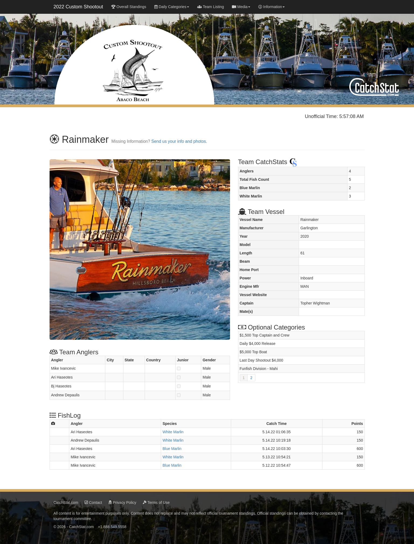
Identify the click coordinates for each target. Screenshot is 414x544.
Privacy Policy (122, 501)
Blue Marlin (171, 447)
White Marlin (172, 430)
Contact (93, 501)
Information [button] (271, 7)
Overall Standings (128, 7)
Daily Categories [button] (171, 7)
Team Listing (210, 7)
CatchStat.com (66, 501)
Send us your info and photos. (179, 139)
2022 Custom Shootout (78, 6)
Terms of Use (156, 501)
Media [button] (241, 7)
